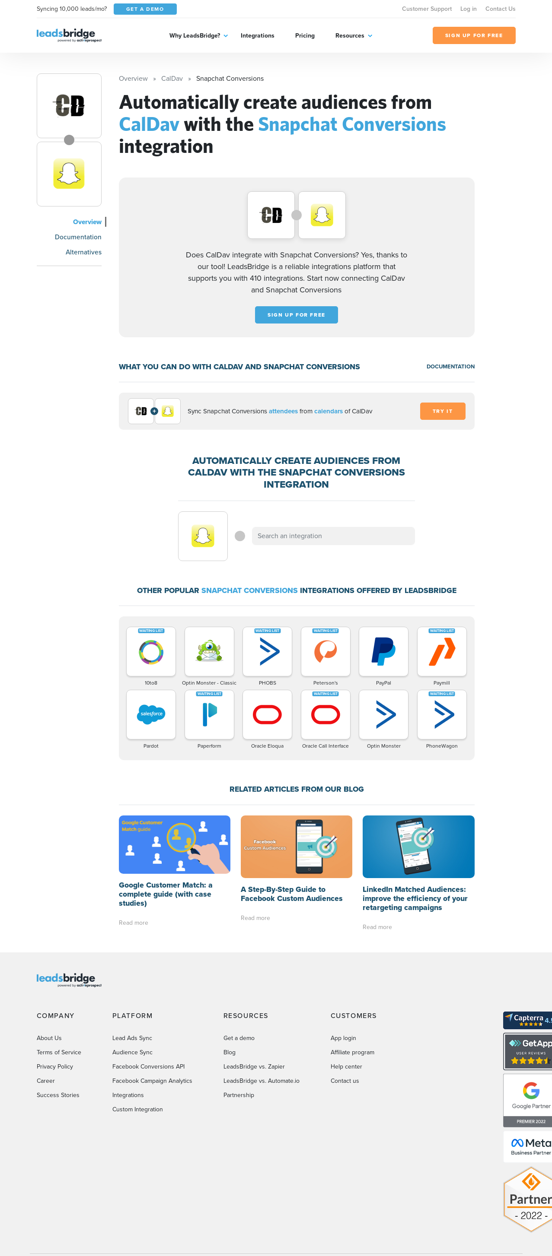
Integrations (257, 35)
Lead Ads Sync (132, 1038)
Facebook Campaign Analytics (152, 1080)
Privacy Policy (55, 1066)
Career (46, 1080)
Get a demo (239, 1038)
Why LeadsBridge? (194, 35)
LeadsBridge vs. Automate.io (261, 1080)
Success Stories (58, 1095)
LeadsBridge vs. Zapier (254, 1066)
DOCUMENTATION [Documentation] (451, 366)
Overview (87, 222)
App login (343, 1038)
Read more (133, 922)
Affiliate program (352, 1052)
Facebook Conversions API (148, 1066)
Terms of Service (59, 1052)
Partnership (238, 1095)
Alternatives (84, 252)
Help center (346, 1066)
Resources (349, 35)
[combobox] (333, 536)
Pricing (305, 35)
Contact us (345, 1080)
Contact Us (500, 8)
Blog (229, 1052)
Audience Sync (132, 1052)
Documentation (78, 237)
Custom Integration (137, 1109)
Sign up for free (296, 315)
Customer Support (427, 8)
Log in (468, 8)
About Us (49, 1038)
